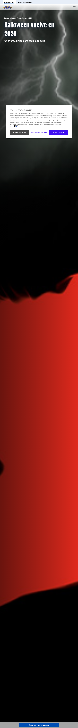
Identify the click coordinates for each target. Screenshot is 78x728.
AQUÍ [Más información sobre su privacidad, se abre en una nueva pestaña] (16, 126)
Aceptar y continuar (59, 132)
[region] (39, 121)
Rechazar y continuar (19, 132)
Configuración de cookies (39, 132)
